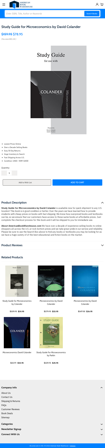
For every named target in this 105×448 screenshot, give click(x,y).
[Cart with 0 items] (102, 4)
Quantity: (5, 167)
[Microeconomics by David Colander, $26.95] (85, 281)
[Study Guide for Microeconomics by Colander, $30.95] (17, 281)
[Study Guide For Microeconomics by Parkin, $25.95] (51, 332)
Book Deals (7, 413)
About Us (6, 393)
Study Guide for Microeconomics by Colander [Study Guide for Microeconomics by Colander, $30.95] (16, 302)
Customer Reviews (10, 409)
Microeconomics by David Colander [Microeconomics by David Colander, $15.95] (51, 302)
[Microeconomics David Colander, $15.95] (17, 332)
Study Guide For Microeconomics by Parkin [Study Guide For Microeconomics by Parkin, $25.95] (51, 354)
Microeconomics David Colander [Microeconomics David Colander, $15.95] (17, 352)
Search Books (92, 13)
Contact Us (6, 397)
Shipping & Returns (10, 401)
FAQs (3, 405)
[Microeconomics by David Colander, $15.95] (51, 281)
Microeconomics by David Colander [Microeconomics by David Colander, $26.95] (85, 302)
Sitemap (5, 417)
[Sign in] (97, 4)
